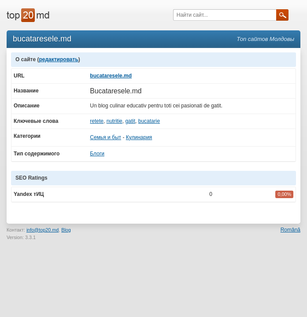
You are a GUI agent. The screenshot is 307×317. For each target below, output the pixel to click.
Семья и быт (105, 137)
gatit (130, 121)
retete (97, 121)
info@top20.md (42, 229)
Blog (66, 229)
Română (290, 230)
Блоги (97, 154)
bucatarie (149, 121)
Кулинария (139, 137)
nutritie (114, 121)
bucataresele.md (111, 76)
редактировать (58, 59)
